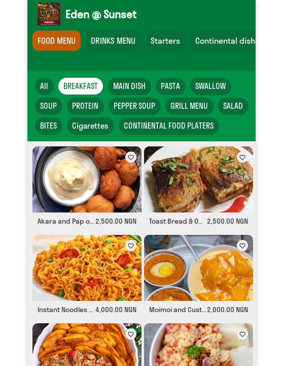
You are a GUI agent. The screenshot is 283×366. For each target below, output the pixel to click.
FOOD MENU (57, 41)
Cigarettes (90, 126)
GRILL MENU (189, 106)
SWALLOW (210, 86)
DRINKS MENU (113, 41)
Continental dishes (229, 41)
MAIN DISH (129, 86)
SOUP (48, 106)
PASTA (170, 86)
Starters (165, 41)
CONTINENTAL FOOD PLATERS (169, 126)
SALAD (233, 106)
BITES (48, 126)
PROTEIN (85, 106)
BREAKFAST (80, 86)
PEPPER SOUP (134, 106)
